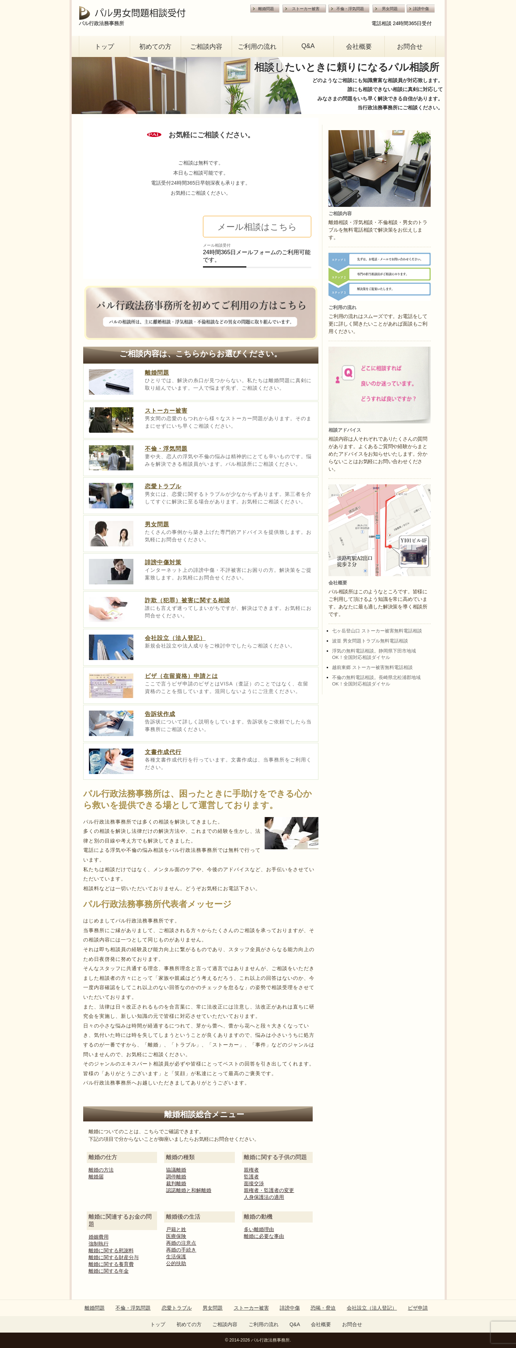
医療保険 (176, 1236)
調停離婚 (176, 1177)
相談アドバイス (344, 430)
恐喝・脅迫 (323, 1308)
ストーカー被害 (305, 8)
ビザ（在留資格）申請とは (181, 676)
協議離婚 (176, 1170)
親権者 (251, 1170)
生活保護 (176, 1256)
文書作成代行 (163, 752)
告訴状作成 (160, 714)
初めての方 (155, 46)
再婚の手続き (181, 1250)
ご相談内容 (206, 46)
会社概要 (359, 46)
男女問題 (390, 8)
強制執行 (99, 1244)
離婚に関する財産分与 (114, 1257)
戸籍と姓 (176, 1229)
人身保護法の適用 (264, 1197)
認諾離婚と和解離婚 (188, 1190)
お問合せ (410, 46)
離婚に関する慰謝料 (111, 1250)
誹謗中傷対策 (163, 562)
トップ (104, 46)
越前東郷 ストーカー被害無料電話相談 (372, 667)
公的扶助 (176, 1263)
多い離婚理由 (259, 1229)
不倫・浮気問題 (350, 8)
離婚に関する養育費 (111, 1264)
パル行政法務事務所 (270, 1340)
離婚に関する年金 (109, 1271)
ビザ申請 (418, 1308)
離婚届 (96, 1177)
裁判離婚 (176, 1183)
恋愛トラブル (163, 486)
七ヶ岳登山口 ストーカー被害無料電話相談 (377, 630)
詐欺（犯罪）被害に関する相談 (187, 600)
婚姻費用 (99, 1237)
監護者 (251, 1177)
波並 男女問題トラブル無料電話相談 (370, 641)
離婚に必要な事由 (264, 1236)
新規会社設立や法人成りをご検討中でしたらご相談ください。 (220, 646)
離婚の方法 (101, 1170)
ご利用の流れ (257, 46)
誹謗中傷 (421, 8)
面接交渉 (254, 1183)
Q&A (307, 45)
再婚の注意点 (181, 1243)
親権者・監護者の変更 (269, 1190)
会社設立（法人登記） (175, 638)
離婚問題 (266, 8)
